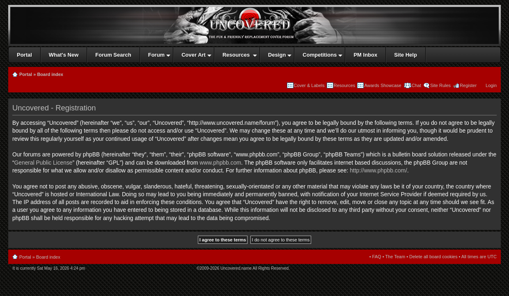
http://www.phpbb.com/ (378, 171)
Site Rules (440, 85)
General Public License (43, 163)
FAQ (376, 256)
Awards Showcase (382, 85)
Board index (50, 74)
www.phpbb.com (220, 163)
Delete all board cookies (433, 256)
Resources (344, 85)
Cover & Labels (309, 85)
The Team (395, 256)
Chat (415, 85)
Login (491, 85)
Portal (25, 74)
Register (468, 85)
